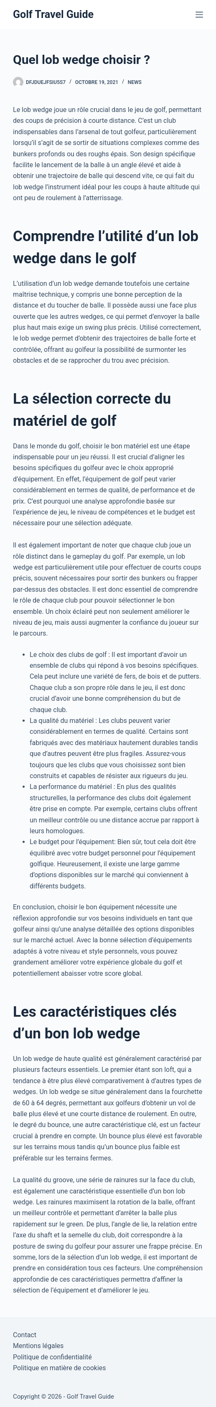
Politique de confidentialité (52, 1357)
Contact (24, 1335)
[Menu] (199, 14)
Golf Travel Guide (53, 14)
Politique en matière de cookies (59, 1368)
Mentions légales (38, 1346)
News (135, 82)
